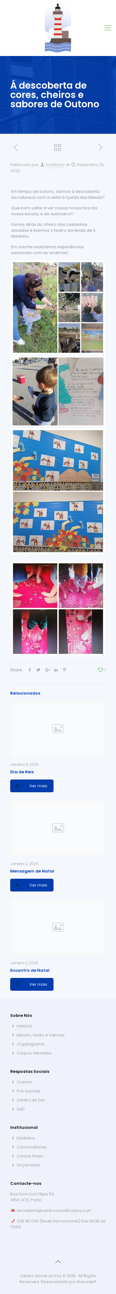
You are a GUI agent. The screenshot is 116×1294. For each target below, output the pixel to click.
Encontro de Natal (29, 970)
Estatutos (26, 1138)
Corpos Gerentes (34, 1053)
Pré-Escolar (29, 1091)
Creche (24, 1082)
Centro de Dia (31, 1100)
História (24, 1026)
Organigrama (31, 1044)
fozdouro (55, 165)
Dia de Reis (22, 772)
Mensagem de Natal (32, 871)
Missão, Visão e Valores (41, 1035)
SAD (21, 1109)
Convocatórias (32, 1147)
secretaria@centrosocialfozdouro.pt (54, 1210)
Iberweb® (87, 1282)
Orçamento (28, 1165)
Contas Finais (30, 1156)
